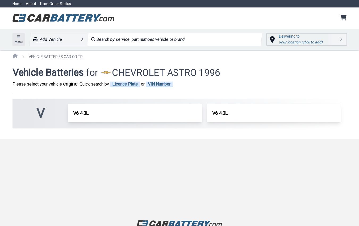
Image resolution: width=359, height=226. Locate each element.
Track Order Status (55, 4)
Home (17, 4)
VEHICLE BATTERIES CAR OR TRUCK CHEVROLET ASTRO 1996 (58, 57)
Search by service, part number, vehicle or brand (138, 39)
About (31, 4)
